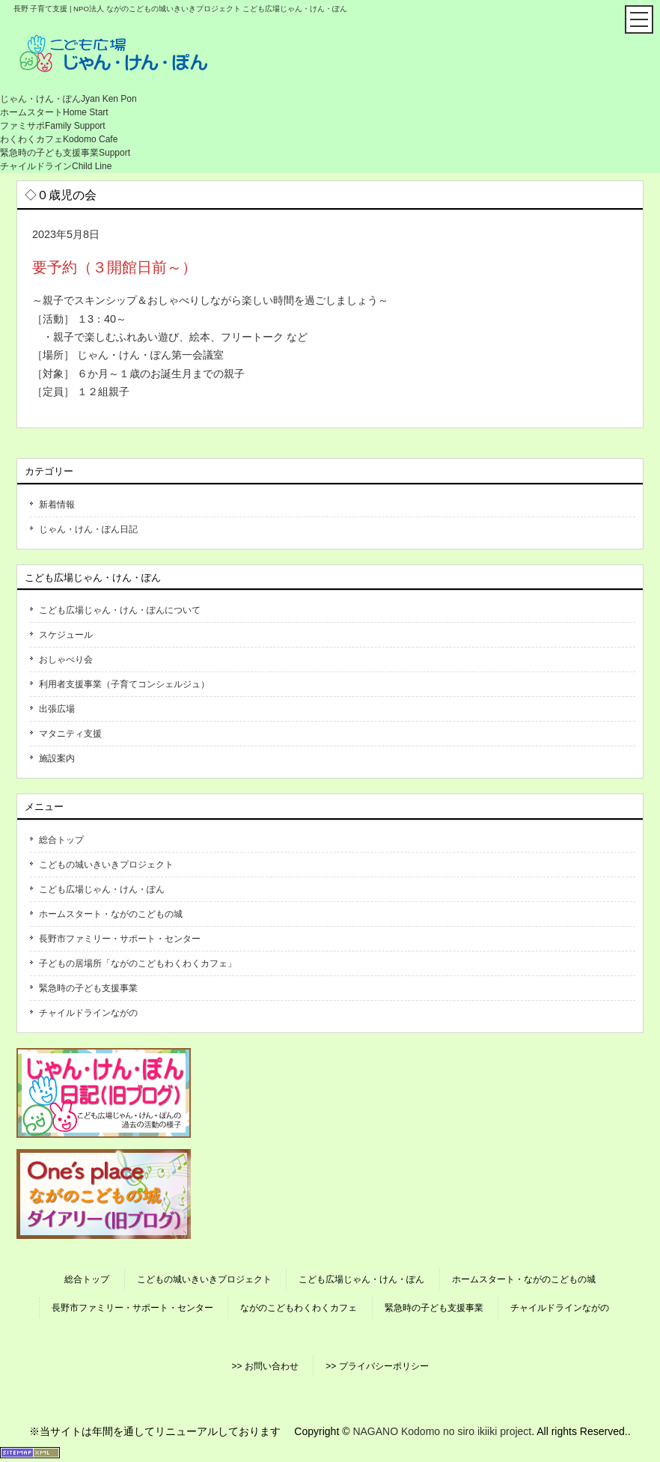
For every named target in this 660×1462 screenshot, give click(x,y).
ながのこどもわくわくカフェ (298, 1308)
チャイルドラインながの (88, 1013)
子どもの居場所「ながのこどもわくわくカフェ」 (137, 963)
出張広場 (57, 709)
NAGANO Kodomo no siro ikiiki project (441, 1431)
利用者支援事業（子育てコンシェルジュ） (124, 684)
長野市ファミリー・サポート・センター (120, 938)
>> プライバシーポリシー (377, 1366)
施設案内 (57, 758)
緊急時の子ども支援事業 (88, 988)
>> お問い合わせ (264, 1366)
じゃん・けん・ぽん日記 (88, 529)
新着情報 (57, 504)
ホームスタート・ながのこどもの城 (111, 914)
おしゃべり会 (66, 659)
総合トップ (61, 840)
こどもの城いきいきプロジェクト (106, 864)
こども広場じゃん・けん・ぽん (102, 889)
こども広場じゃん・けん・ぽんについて (120, 610)
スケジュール (66, 635)
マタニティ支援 (70, 733)
